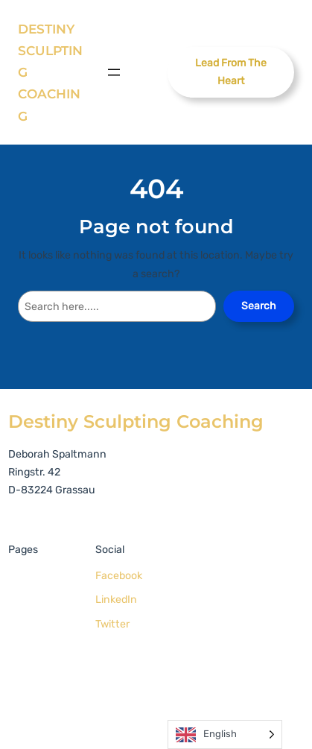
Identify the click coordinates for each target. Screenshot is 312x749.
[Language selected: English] (225, 734)
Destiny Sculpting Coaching (136, 421)
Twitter (112, 624)
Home (26, 578)
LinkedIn (116, 599)
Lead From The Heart (231, 72)
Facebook (118, 575)
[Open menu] (114, 72)
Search (258, 306)
